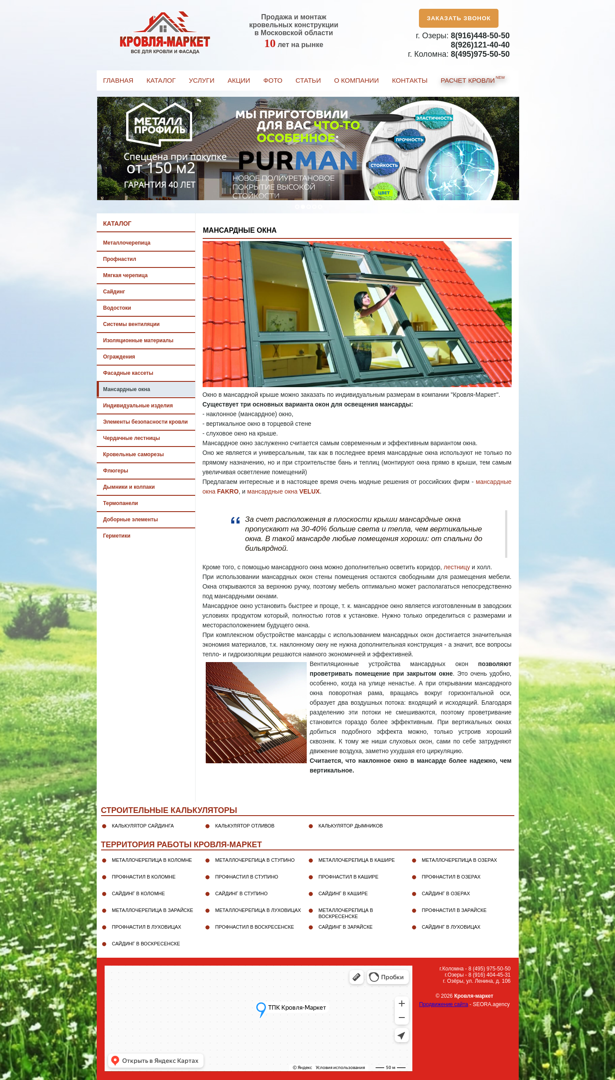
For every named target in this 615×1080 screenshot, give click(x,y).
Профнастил (119, 259)
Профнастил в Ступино (246, 876)
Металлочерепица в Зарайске (152, 910)
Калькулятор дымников (351, 825)
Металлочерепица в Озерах (459, 860)
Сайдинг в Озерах (446, 893)
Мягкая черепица (125, 275)
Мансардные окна (126, 389)
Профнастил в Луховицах (147, 927)
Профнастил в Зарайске (454, 910)
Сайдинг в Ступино (241, 893)
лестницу (457, 567)
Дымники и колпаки (129, 487)
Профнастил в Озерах (451, 876)
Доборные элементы (130, 519)
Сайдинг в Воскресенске (146, 943)
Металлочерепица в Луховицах (258, 910)
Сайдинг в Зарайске (346, 927)
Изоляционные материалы (138, 340)
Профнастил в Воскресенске (254, 927)
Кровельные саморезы (133, 454)
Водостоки (117, 308)
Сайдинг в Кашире (343, 893)
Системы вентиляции (131, 324)
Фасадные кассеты (128, 373)
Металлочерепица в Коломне (152, 860)
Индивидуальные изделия (138, 406)
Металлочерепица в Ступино (255, 860)
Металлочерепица (127, 243)
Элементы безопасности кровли (145, 422)
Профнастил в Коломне (144, 876)
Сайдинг (114, 292)
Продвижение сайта (443, 1004)
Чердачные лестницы (131, 438)
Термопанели (120, 503)
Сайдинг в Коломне (138, 893)
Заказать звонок (459, 18)
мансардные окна (283, 491)
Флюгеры (115, 471)
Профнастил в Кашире (348, 876)
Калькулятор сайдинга (143, 825)
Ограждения (119, 357)
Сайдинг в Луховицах (451, 927)
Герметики (117, 536)
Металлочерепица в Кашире (357, 860)
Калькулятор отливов (245, 825)
